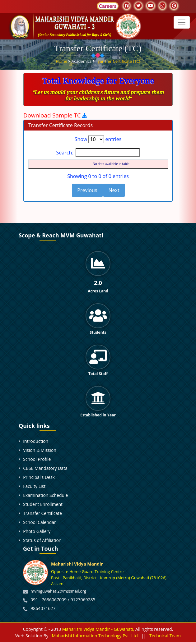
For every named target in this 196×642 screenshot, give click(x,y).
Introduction (35, 441)
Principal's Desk (39, 477)
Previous (87, 190)
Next (114, 190)
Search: (98, 152)
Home (62, 60)
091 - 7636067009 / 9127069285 (62, 600)
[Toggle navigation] (182, 22)
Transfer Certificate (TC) (118, 60)
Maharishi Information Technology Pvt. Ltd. (95, 636)
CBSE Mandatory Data (45, 468)
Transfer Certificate (42, 513)
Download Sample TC (52, 115)
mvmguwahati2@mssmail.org (58, 591)
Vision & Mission (39, 450)
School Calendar (39, 522)
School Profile (37, 459)
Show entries (98, 139)
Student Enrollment (43, 504)
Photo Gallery (36, 531)
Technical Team (165, 636)
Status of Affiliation (42, 540)
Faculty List (34, 486)
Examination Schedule (45, 495)
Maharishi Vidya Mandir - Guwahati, (98, 629)
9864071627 (42, 608)
